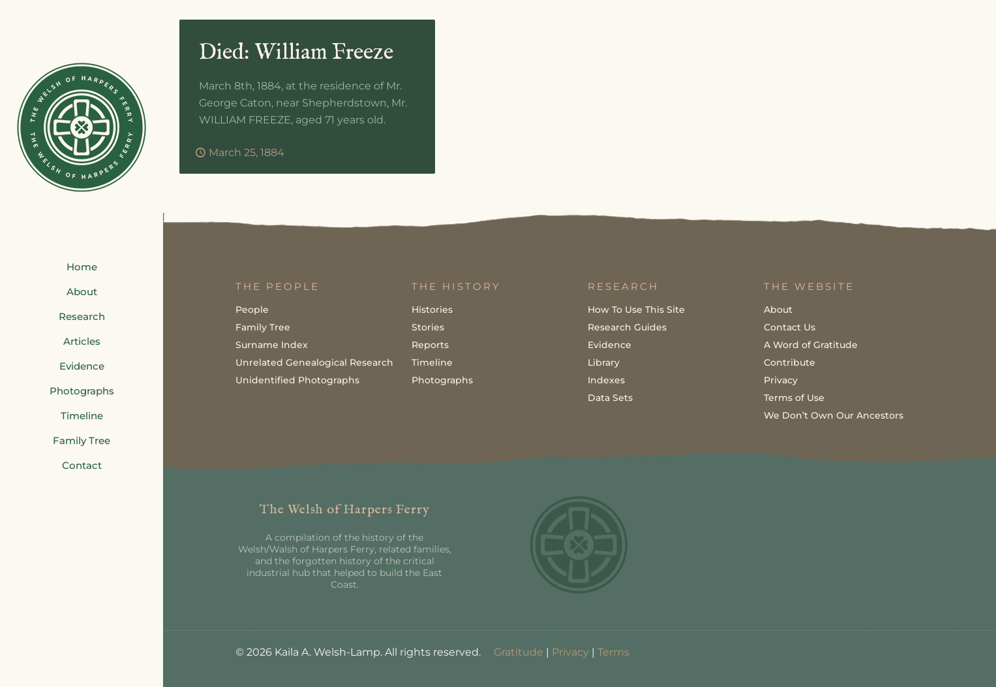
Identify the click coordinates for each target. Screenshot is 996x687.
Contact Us (789, 327)
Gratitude (518, 652)
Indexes (606, 380)
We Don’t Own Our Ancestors (833, 415)
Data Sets (610, 398)
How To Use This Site (636, 309)
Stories (428, 327)
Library (604, 362)
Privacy (781, 380)
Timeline (432, 362)
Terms (613, 652)
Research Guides (627, 327)
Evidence (609, 345)
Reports (430, 345)
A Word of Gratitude (811, 345)
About (778, 309)
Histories (432, 309)
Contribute (789, 362)
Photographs (442, 380)
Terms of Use (794, 398)
